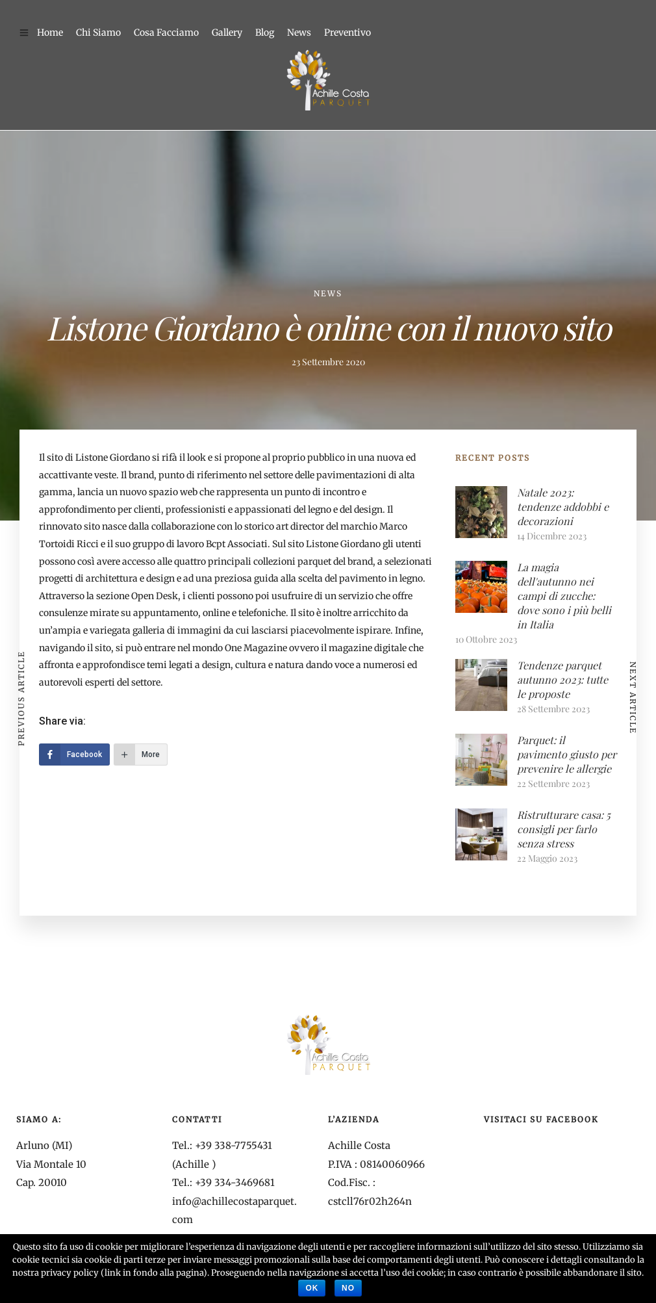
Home (50, 32)
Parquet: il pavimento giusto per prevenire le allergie (566, 754)
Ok (311, 1288)
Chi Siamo (98, 32)
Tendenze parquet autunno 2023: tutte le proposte (562, 679)
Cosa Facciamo (166, 32)
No (348, 1288)
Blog (264, 32)
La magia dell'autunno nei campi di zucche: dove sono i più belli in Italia (564, 595)
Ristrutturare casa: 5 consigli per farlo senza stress (564, 829)
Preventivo (347, 32)
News (299, 32)
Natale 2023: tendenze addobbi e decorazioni (563, 506)
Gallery (227, 32)
